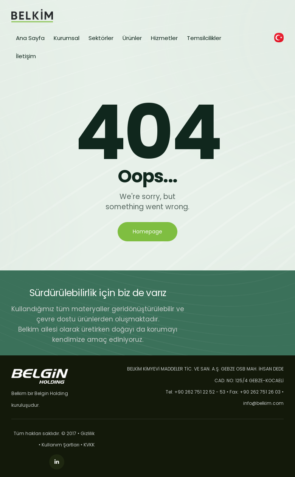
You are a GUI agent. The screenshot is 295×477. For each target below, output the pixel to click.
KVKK (89, 444)
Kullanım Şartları (60, 444)
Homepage (147, 231)
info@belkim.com (263, 403)
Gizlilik (88, 433)
